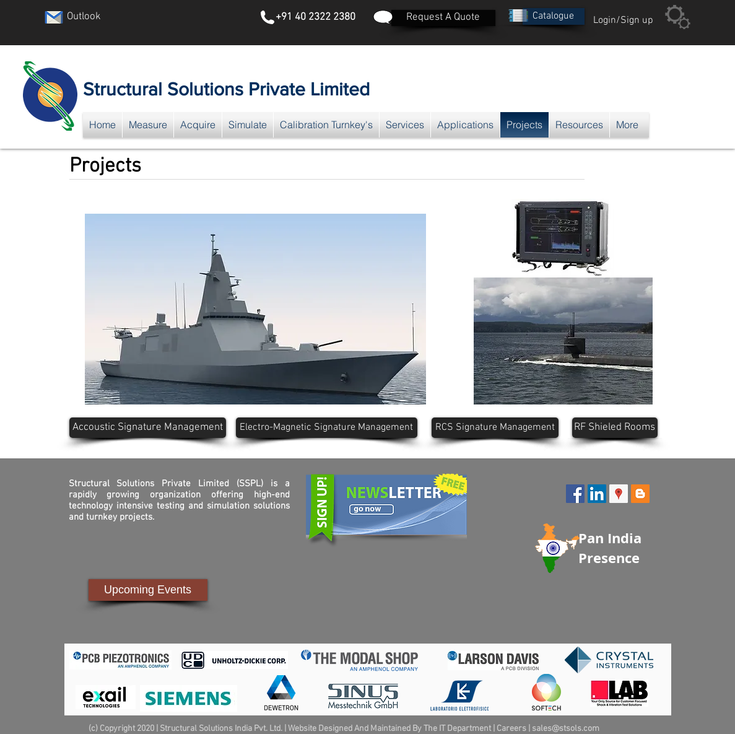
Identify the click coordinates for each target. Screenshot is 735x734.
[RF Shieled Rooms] (615, 427)
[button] (554, 16)
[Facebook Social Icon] (575, 493)
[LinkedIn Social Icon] (597, 493)
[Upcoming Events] (148, 590)
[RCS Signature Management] (495, 427)
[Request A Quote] (443, 18)
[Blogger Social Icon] (640, 493)
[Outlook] (84, 17)
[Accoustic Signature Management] (147, 427)
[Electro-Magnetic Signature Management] (326, 427)
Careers (511, 728)
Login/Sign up (623, 20)
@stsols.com (575, 728)
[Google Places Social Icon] (618, 493)
